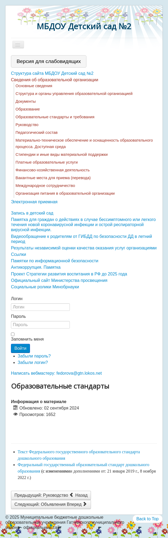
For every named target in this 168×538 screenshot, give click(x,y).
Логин (16, 298)
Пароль (18, 316)
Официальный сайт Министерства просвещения (59, 280)
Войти (20, 348)
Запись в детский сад (32, 213)
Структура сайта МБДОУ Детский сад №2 (52, 73)
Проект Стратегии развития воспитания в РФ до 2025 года (69, 274)
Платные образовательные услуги (47, 162)
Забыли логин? (33, 362)
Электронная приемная (34, 202)
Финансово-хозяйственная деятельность (53, 170)
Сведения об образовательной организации (54, 80)
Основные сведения (34, 86)
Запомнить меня (27, 339)
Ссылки (18, 254)
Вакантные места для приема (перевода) (53, 178)
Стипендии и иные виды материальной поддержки (62, 154)
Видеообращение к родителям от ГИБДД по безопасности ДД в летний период (81, 239)
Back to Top (147, 519)
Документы (26, 101)
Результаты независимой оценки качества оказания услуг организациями (84, 248)
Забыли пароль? (34, 356)
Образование (28, 109)
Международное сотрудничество (45, 185)
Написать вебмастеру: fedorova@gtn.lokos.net (56, 373)
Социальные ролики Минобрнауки (45, 287)
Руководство (27, 125)
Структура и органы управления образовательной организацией (74, 93)
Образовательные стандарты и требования (55, 117)
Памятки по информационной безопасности (54, 261)
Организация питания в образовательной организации (65, 193)
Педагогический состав (37, 132)
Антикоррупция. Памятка (35, 267)
